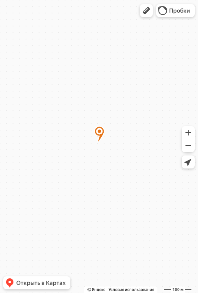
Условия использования (131, 289)
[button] (146, 10)
